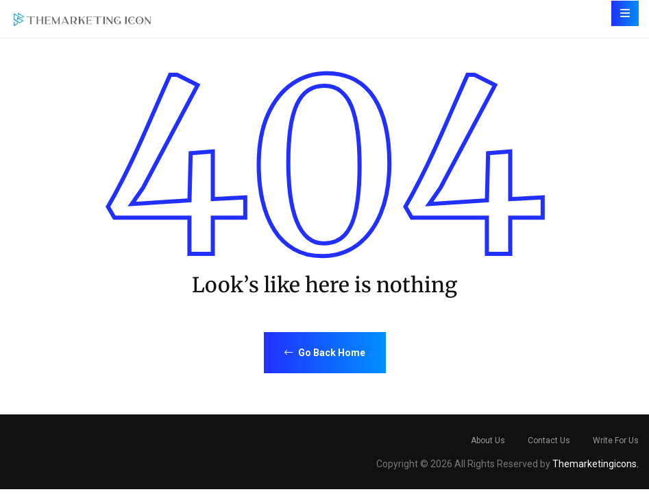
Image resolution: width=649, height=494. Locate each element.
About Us (488, 440)
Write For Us (616, 440)
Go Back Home (324, 352)
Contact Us (549, 440)
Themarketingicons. (595, 463)
